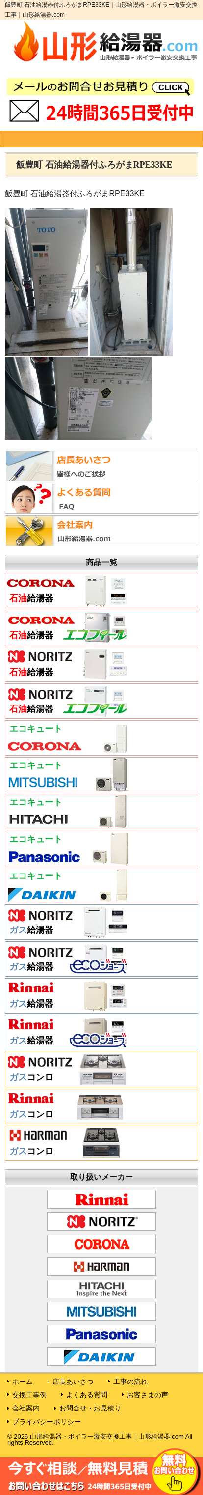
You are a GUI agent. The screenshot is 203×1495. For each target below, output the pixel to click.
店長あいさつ (73, 1381)
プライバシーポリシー (46, 1422)
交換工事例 (29, 1395)
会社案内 (26, 1408)
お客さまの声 (147, 1395)
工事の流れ (130, 1381)
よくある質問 (86, 1395)
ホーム (22, 1381)
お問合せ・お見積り (90, 1408)
